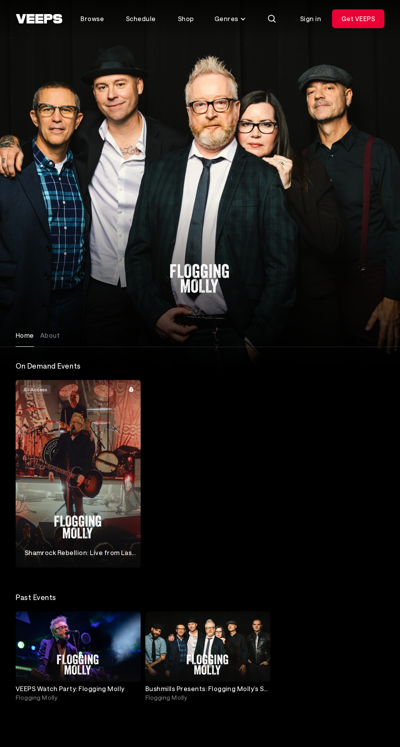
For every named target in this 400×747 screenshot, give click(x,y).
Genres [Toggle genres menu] (230, 18)
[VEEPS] (39, 18)
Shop (186, 18)
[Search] (271, 18)
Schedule (141, 18)
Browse (92, 18)
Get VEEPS (358, 18)
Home (25, 335)
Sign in (310, 18)
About (50, 335)
